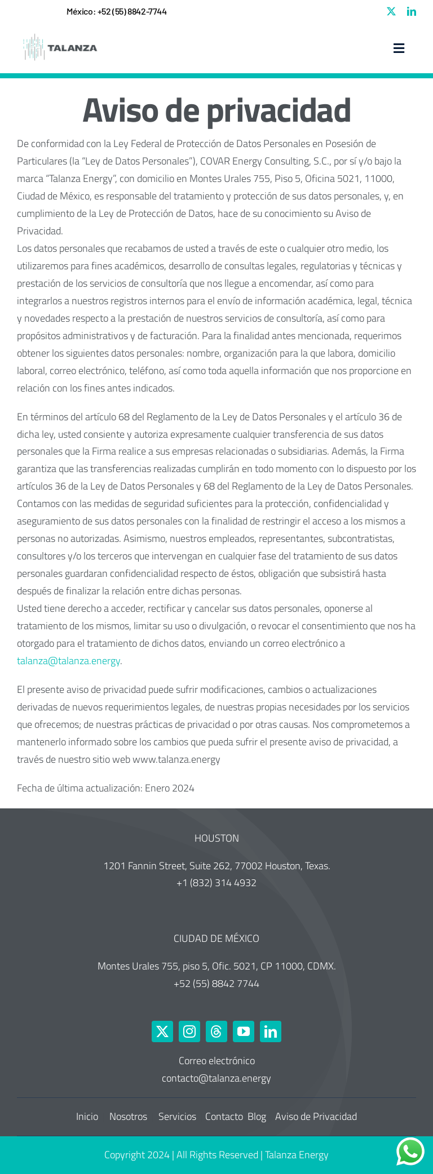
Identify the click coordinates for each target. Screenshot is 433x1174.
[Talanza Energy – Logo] (59, 34)
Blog (257, 1116)
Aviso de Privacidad (316, 1116)
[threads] (216, 1031)
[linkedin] (411, 11)
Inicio (88, 1116)
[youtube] (243, 1031)
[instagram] (189, 1031)
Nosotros (129, 1116)
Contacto (224, 1116)
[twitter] (391, 11)
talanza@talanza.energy (68, 660)
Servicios (178, 1116)
